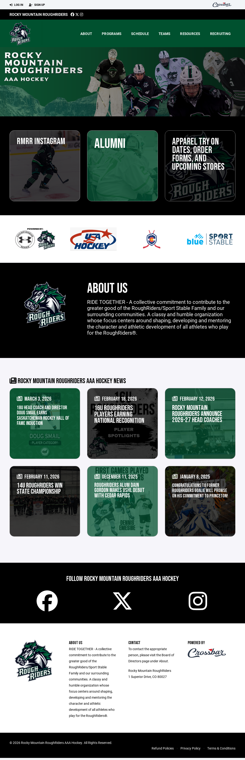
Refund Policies (163, 750)
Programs (111, 33)
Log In (16, 5)
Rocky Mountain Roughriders (39, 14)
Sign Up (37, 5)
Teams (164, 33)
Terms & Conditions (221, 750)
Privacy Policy (190, 750)
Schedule (140, 33)
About (86, 33)
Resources (190, 33)
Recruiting (220, 33)
